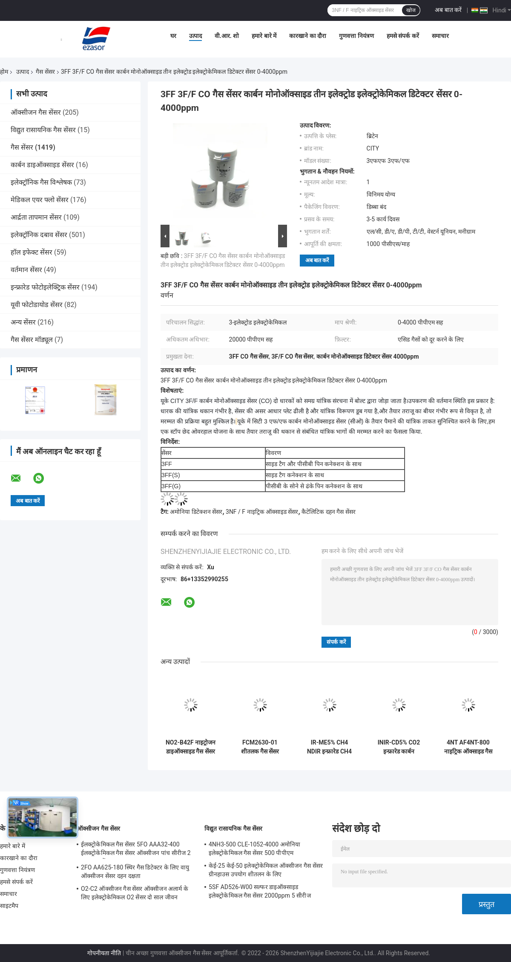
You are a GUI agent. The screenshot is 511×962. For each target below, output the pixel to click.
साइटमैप (9, 905)
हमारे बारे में (264, 35)
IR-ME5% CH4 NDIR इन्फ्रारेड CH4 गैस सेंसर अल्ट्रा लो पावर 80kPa (329, 747)
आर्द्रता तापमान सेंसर (36, 217)
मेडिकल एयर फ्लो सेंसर (40, 200)
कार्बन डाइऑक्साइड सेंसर (42, 165)
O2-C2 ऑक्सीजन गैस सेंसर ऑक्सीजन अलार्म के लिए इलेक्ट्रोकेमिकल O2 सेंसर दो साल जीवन (134, 893)
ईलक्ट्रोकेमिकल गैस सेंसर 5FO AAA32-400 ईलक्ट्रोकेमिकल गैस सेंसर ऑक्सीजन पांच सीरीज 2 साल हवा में (136, 850)
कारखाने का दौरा (307, 35)
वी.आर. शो (227, 35)
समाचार (440, 35)
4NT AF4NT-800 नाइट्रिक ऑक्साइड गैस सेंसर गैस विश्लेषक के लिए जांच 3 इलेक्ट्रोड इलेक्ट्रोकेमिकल (468, 747)
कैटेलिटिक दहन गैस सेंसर (328, 511)
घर (173, 35)
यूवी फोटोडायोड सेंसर (37, 305)
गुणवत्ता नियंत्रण (356, 35)
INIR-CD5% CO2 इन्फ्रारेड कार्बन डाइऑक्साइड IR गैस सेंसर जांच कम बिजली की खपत (398, 747)
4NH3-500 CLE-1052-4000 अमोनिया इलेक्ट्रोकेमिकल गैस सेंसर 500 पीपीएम (254, 848)
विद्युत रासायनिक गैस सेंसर (43, 130)
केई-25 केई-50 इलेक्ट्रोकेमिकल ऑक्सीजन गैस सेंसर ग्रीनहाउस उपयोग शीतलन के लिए (266, 870)
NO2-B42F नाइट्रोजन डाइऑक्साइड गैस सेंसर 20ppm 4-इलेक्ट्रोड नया (190, 747)
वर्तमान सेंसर (26, 270)
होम (4, 71)
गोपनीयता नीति (104, 953)
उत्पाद (195, 35)
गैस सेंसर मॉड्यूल (32, 340)
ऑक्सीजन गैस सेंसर (36, 112)
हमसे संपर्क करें (403, 35)
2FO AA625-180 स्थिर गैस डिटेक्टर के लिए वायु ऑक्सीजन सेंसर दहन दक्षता (135, 871)
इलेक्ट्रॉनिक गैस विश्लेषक (41, 182)
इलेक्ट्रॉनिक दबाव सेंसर (39, 235)
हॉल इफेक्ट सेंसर (31, 252)
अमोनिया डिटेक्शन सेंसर (196, 511)
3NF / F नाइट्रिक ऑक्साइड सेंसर (262, 511)
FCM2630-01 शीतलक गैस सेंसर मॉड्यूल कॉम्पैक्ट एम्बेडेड (260, 747)
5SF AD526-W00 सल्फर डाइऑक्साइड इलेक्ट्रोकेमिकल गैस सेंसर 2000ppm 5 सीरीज (260, 891)
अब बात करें (448, 9)
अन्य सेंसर (23, 322)
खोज (411, 10)
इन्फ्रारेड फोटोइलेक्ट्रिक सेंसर (45, 287)
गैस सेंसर (45, 71)
